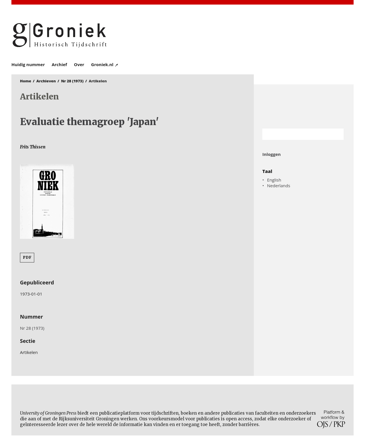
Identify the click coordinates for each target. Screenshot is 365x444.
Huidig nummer (28, 64)
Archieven (46, 80)
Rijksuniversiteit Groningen (303, 106)
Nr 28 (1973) (72, 80)
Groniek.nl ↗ (105, 64)
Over (79, 64)
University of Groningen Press (265, 34)
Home (25, 80)
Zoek (336, 134)
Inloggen (271, 154)
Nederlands (278, 185)
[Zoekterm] (295, 134)
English (274, 180)
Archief (59, 64)
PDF (27, 257)
